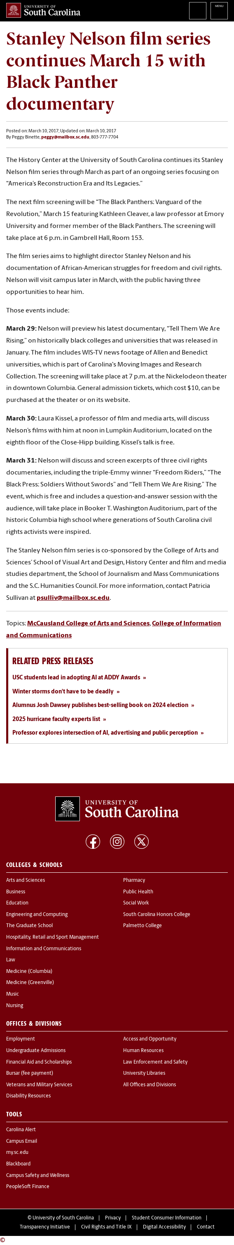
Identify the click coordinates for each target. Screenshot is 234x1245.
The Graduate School (29, 925)
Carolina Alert (21, 1130)
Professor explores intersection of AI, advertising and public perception (105, 733)
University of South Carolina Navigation (219, 10)
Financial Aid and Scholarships (39, 1062)
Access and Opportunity (149, 1039)
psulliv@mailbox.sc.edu (73, 598)
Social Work (136, 903)
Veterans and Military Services (39, 1085)
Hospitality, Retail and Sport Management (52, 937)
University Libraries (144, 1073)
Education (17, 903)
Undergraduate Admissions (36, 1050)
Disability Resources (28, 1096)
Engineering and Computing (37, 914)
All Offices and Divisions (149, 1085)
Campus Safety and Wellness (37, 1175)
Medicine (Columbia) (29, 971)
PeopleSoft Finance (27, 1186)
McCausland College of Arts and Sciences (88, 623)
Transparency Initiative (45, 1227)
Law (10, 960)
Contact (206, 1227)
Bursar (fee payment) (29, 1073)
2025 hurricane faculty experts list (56, 719)
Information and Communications (43, 949)
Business (15, 892)
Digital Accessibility (164, 1227)
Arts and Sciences (25, 880)
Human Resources (143, 1050)
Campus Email (21, 1141)
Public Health (138, 892)
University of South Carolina (63, 1218)
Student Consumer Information (166, 1218)
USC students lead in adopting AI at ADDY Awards (76, 678)
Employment (20, 1039)
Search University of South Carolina (197, 10)
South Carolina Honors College (156, 914)
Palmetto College (142, 925)
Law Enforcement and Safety (155, 1062)
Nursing (14, 1005)
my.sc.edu (17, 1152)
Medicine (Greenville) (30, 982)
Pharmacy (134, 880)
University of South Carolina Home (43, 10)
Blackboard (18, 1164)
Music (12, 994)
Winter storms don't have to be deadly (63, 692)
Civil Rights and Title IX (106, 1227)
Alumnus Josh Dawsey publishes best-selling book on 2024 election (100, 705)
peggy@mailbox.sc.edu (65, 137)
